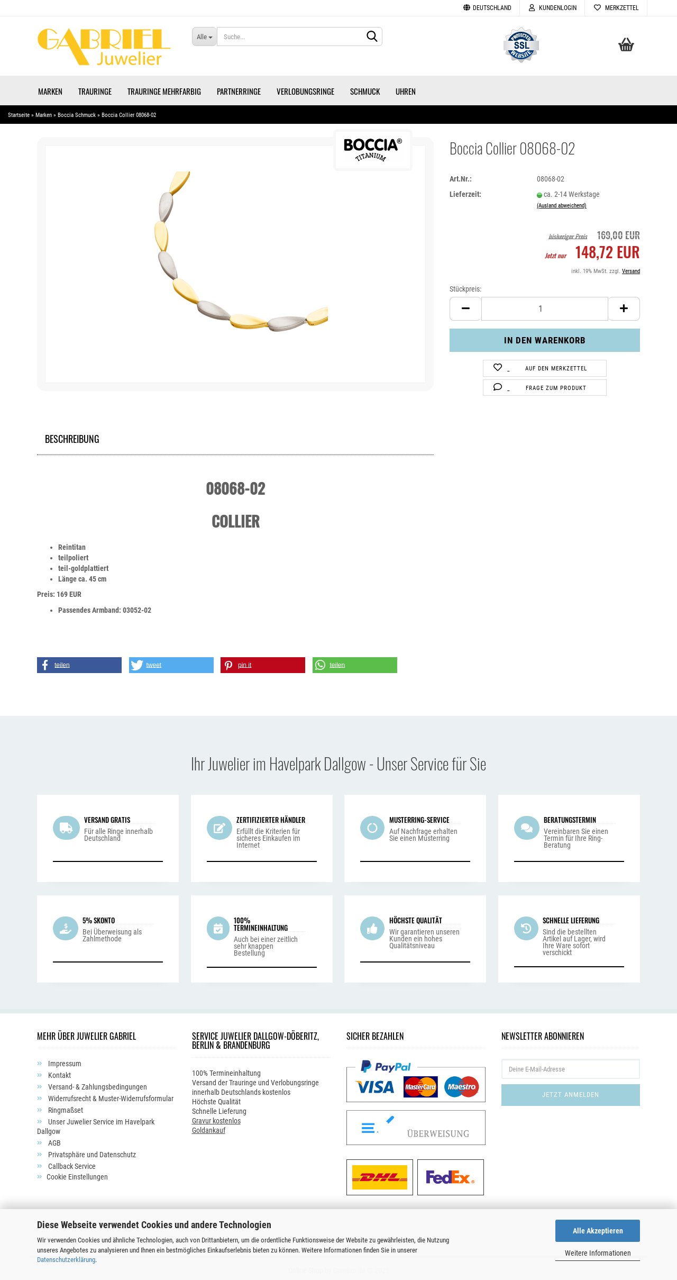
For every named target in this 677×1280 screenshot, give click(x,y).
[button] (79, 661)
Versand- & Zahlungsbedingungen (97, 1083)
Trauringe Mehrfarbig (164, 87)
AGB (54, 1139)
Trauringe (95, 87)
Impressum (64, 1060)
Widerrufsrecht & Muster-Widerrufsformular (110, 1095)
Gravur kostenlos (216, 1117)
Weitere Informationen (598, 1253)
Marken (50, 87)
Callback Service (71, 1162)
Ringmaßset (65, 1106)
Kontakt (59, 1071)
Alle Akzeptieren (598, 1231)
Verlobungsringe (305, 87)
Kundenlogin (552, 8)
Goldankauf (208, 1126)
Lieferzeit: (465, 190)
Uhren (406, 87)
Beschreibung (72, 433)
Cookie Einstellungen (77, 1173)
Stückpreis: (465, 285)
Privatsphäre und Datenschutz (91, 1151)
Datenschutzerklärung (66, 1260)
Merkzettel (616, 8)
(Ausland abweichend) (562, 201)
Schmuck (365, 87)
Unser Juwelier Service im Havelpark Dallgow (95, 1123)
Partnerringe (239, 87)
